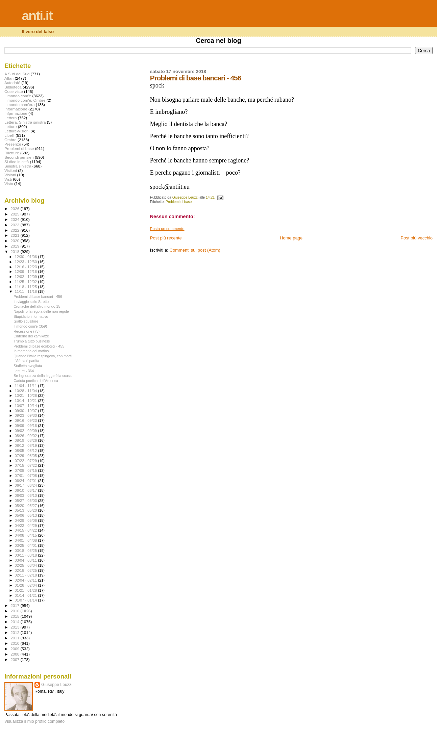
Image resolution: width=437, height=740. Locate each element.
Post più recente (166, 237)
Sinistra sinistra (17, 166)
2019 (15, 246)
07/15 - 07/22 (26, 465)
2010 (15, 643)
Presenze (12, 144)
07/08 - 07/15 (26, 470)
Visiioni (10, 170)
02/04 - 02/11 (26, 580)
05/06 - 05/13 (26, 515)
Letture (10, 126)
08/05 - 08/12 (26, 451)
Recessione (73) (27, 331)
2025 (15, 214)
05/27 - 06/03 (26, 501)
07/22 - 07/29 (26, 461)
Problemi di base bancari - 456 (38, 297)
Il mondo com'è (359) (30, 326)
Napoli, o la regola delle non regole (41, 311)
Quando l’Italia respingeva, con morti (43, 356)
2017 (15, 605)
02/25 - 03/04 (26, 565)
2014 (15, 621)
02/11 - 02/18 (26, 575)
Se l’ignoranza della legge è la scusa (43, 376)
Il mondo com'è (17, 96)
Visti (8, 179)
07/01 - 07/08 (26, 476)
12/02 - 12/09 (26, 277)
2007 (15, 659)
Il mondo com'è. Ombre (24, 100)
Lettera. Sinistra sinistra (25, 122)
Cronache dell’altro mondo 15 (37, 306)
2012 (15, 632)
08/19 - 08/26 (26, 440)
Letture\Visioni (16, 131)
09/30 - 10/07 (26, 411)
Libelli (9, 135)
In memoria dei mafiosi (31, 351)
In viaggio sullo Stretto (31, 302)
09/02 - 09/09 (26, 431)
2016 (15, 611)
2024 (15, 219)
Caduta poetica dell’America (36, 381)
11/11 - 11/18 (26, 291)
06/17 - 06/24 (26, 485)
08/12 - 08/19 (26, 445)
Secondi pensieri (19, 157)
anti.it (37, 15)
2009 (15, 648)
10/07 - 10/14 (26, 406)
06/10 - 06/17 (26, 490)
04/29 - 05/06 (26, 520)
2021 (15, 235)
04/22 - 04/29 (26, 526)
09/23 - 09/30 (26, 415)
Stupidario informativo (31, 316)
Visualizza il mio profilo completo (34, 721)
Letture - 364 (24, 371)
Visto (8, 183)
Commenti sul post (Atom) (195, 250)
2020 (15, 240)
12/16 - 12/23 (26, 267)
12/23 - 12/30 (26, 262)
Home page (291, 237)
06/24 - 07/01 (26, 481)
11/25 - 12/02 (26, 282)
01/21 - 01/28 (26, 590)
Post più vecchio (416, 237)
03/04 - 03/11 (26, 560)
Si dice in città (16, 161)
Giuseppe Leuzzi (56, 684)
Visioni (10, 175)
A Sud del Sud (16, 74)
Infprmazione (15, 113)
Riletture (11, 153)
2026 (15, 208)
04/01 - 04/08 (26, 540)
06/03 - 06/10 (26, 495)
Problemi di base (179, 202)
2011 (15, 638)
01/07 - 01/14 (26, 600)
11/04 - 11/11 (26, 386)
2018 (15, 251)
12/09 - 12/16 (26, 272)
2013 (15, 627)
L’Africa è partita (26, 361)
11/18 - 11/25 (26, 287)
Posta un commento (167, 229)
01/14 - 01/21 (26, 595)
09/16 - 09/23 (26, 420)
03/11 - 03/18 (26, 555)
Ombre (10, 139)
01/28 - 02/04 (26, 585)
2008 (15, 654)
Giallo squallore (26, 321)
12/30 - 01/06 (26, 257)
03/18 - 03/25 (26, 550)
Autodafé (12, 82)
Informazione (15, 109)
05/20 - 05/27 (26, 506)
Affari (9, 78)
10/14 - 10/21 (26, 401)
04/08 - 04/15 (26, 535)
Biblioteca (13, 87)
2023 (15, 225)
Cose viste (13, 91)
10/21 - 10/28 (26, 395)
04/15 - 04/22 (26, 530)
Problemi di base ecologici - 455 (39, 346)
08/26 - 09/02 (26, 436)
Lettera (10, 118)
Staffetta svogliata (28, 366)
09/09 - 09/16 (26, 426)
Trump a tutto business (32, 341)
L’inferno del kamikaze (31, 336)
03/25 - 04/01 (26, 545)
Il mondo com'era (19, 104)
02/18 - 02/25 (26, 570)
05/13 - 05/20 (26, 510)
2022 (15, 230)
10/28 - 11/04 (26, 391)
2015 (15, 616)
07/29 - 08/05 (26, 456)
